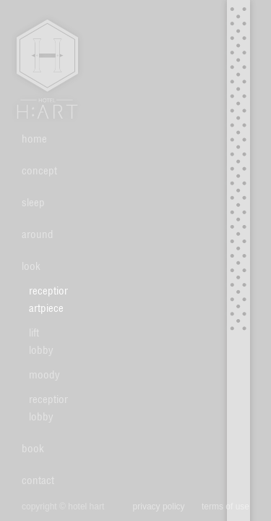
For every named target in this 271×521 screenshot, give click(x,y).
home (34, 138)
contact (38, 480)
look (31, 266)
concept (39, 170)
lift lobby (41, 341)
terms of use (225, 506)
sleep (33, 202)
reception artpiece (43, 299)
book (33, 448)
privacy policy (159, 506)
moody (43, 374)
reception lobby (43, 407)
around (37, 234)
